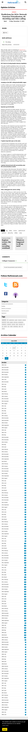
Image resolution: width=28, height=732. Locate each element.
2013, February (5, 521)
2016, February (5, 449)
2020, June (4, 432)
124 (25, 567)
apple (16, 320)
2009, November (5, 615)
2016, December (5, 437)
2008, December (5, 642)
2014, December (5, 468)
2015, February (5, 463)
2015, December (5, 454)
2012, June (4, 540)
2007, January (5, 697)
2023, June (4, 379)
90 (25, 565)
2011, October (5, 560)
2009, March (4, 635)
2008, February (5, 666)
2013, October (5, 502)
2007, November (5, 673)
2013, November (5, 499)
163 (25, 635)
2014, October (5, 473)
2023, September (5, 377)
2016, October (5, 442)
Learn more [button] (5, 725)
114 (25, 601)
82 (25, 574)
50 (25, 483)
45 (25, 471)
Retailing (3, 306)
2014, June (4, 483)
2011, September (5, 562)
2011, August (4, 565)
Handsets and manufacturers (7, 304)
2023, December (5, 369)
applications (11, 320)
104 (25, 606)
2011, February (5, 579)
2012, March (4, 548)
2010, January (5, 610)
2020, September (5, 425)
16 (25, 461)
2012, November (5, 528)
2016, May (4, 444)
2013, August (4, 507)
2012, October (5, 531)
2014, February (5, 492)
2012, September (5, 533)
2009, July (4, 625)
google (11, 322)
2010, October (5, 589)
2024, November (5, 367)
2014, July (4, 480)
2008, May (4, 659)
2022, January (5, 396)
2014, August (4, 478)
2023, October (5, 374)
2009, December (5, 613)
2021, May (4, 410)
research (20, 320)
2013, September (5, 504)
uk (7, 320)
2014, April (4, 487)
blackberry (4, 324)
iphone (5, 326)
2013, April (4, 516)
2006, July (4, 712)
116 (25, 582)
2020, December (5, 418)
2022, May (4, 386)
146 (25, 615)
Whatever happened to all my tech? (21, 242)
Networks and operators (6, 308)
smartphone (20, 322)
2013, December (5, 497)
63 (25, 490)
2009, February (5, 637)
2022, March (4, 391)
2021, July (4, 405)
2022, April (4, 389)
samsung (15, 322)
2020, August (4, 427)
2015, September (5, 459)
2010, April (4, 603)
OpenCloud (22, 49)
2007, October (5, 676)
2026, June (4, 365)
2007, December (5, 671)
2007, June (4, 685)
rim (22, 326)
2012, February (5, 550)
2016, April (4, 446)
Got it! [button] (4, 729)
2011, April (4, 574)
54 (25, 473)
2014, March (4, 490)
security (10, 233)
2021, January (5, 415)
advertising (15, 326)
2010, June (4, 598)
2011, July (4, 567)
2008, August (4, 651)
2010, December (5, 584)
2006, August (4, 709)
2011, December (5, 555)
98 (25, 533)
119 (25, 562)
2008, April (4, 661)
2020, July (4, 430)
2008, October (5, 647)
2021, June (4, 408)
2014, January (5, 495)
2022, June (4, 384)
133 (25, 543)
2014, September (5, 475)
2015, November (5, 456)
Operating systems (5, 310)
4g (6, 230)
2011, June (4, 569)
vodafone (9, 324)
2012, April (4, 545)
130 (25, 560)
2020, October (5, 422)
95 (25, 524)
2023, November (5, 372)
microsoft (20, 324)
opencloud (21, 230)
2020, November (5, 420)
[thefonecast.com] (14, 2)
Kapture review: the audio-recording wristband (7, 243)
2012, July (4, 538)
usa (8, 326)
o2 (23, 324)
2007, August (4, 680)
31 (25, 478)
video (16, 233)
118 (25, 584)
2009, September (5, 620)
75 (25, 509)
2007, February (5, 695)
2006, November (5, 702)
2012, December (5, 526)
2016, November (5, 439)
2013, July (4, 509)
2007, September (5, 678)
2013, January (5, 524)
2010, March (4, 606)
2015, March (4, 461)
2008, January (5, 668)
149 (25, 618)
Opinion (14, 12)
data (10, 230)
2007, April (4, 690)
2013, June (4, 512)
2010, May (4, 601)
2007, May (4, 688)
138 (25, 579)
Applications (4, 313)
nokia (8, 322)
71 (25, 502)
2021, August (4, 403)
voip (20, 233)
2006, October (5, 704)
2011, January (5, 582)
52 (25, 485)
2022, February (5, 393)
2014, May (4, 485)
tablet (11, 326)
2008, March (4, 663)
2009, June (4, 627)
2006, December (5, 700)
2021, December (5, 398)
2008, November (5, 644)
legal (17, 324)
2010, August (4, 594)
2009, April (4, 632)
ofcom (3, 328)
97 (25, 521)
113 (25, 550)
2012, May (4, 543)
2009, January (5, 639)
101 (25, 577)
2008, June (4, 656)
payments (4, 322)
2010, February (5, 608)
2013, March (4, 519)
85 (25, 495)
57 (25, 507)
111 (25, 594)
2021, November (5, 401)
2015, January (5, 466)
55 (25, 497)
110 (25, 548)
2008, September (5, 649)
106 (25, 555)
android (24, 320)
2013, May (4, 514)
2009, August (4, 622)
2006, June (4, 714)
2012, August (4, 536)
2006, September (5, 707)
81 (25, 526)
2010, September (5, 591)
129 (25, 553)
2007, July (4, 683)
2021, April (4, 413)
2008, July (4, 654)
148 (25, 620)
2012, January (5, 553)
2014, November (5, 471)
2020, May (4, 434)
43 (25, 480)
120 (25, 572)
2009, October (5, 618)
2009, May (4, 630)
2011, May (4, 572)
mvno (15, 230)
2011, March (4, 577)
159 (25, 625)
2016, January (5, 451)
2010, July (4, 596)
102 (25, 531)
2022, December (5, 381)
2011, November (5, 557)
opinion (4, 233)
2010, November (5, 586)
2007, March (4, 692)
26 (25, 466)
